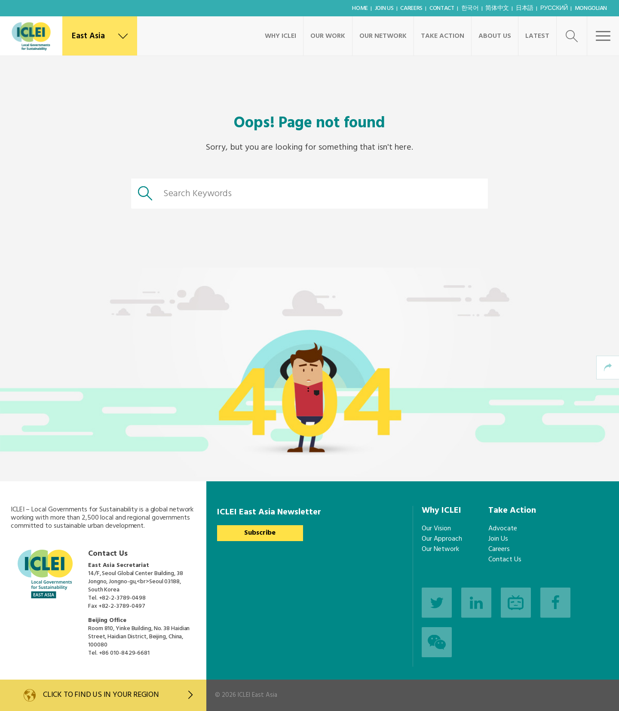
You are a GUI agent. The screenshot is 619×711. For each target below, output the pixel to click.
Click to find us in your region (118, 695)
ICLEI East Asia (257, 695)
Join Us (384, 8)
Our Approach (442, 539)
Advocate (502, 528)
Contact (441, 8)
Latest (537, 36)
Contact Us (504, 559)
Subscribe (260, 533)
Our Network (383, 36)
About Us (494, 36)
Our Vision (436, 528)
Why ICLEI (280, 36)
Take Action (442, 36)
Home (360, 8)
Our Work (327, 36)
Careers (411, 8)
